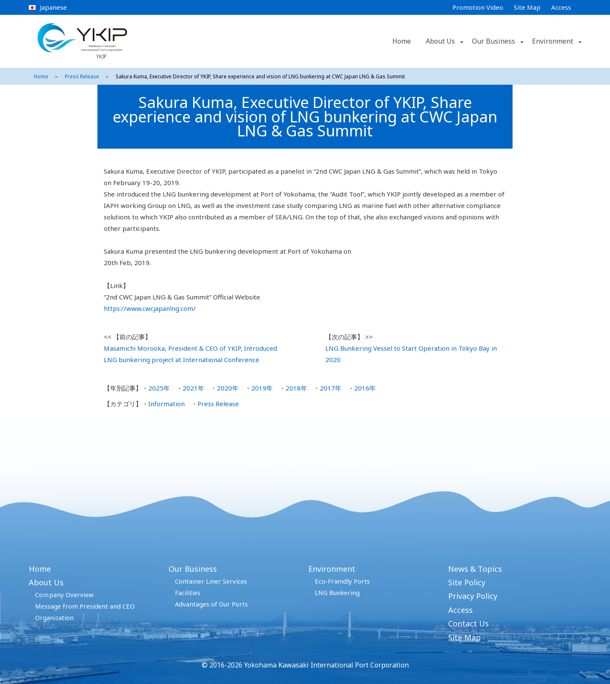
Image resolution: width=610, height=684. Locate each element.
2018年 (296, 388)
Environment (331, 569)
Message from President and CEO (85, 606)
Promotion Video (477, 7)
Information (166, 403)
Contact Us (468, 623)
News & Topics (475, 569)
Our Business (193, 569)
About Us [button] (440, 41)
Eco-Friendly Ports (342, 581)
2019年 (262, 388)
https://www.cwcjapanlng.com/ (150, 308)
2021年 (193, 388)
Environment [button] (552, 41)
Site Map (527, 7)
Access (561, 7)
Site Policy (466, 582)
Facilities (187, 592)
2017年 (330, 388)
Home (401, 41)
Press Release (82, 76)
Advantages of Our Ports (211, 604)
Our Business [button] (493, 41)
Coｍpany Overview (64, 594)
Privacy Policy (472, 596)
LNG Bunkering (337, 592)
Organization (54, 617)
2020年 (227, 388)
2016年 (365, 388)
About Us (46, 582)
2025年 (159, 388)
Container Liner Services (211, 581)
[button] (460, 41)
